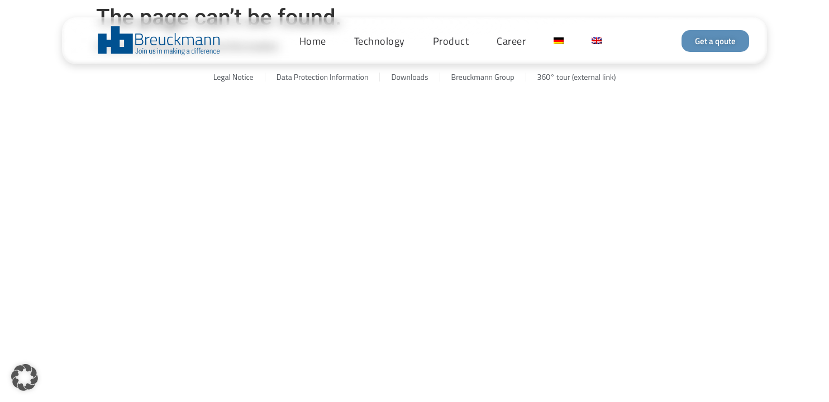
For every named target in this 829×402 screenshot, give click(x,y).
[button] (24, 377)
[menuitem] (558, 41)
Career (511, 41)
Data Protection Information (323, 77)
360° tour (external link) (576, 77)
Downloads (409, 77)
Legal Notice (233, 77)
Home (312, 41)
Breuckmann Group (482, 77)
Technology (379, 41)
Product (451, 41)
